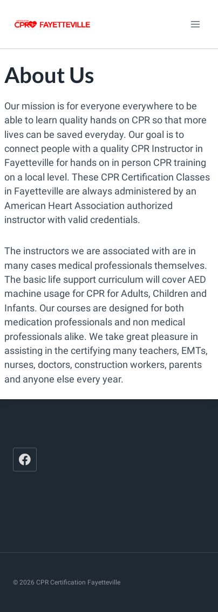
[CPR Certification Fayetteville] (52, 24)
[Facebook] (25, 459)
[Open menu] (195, 24)
